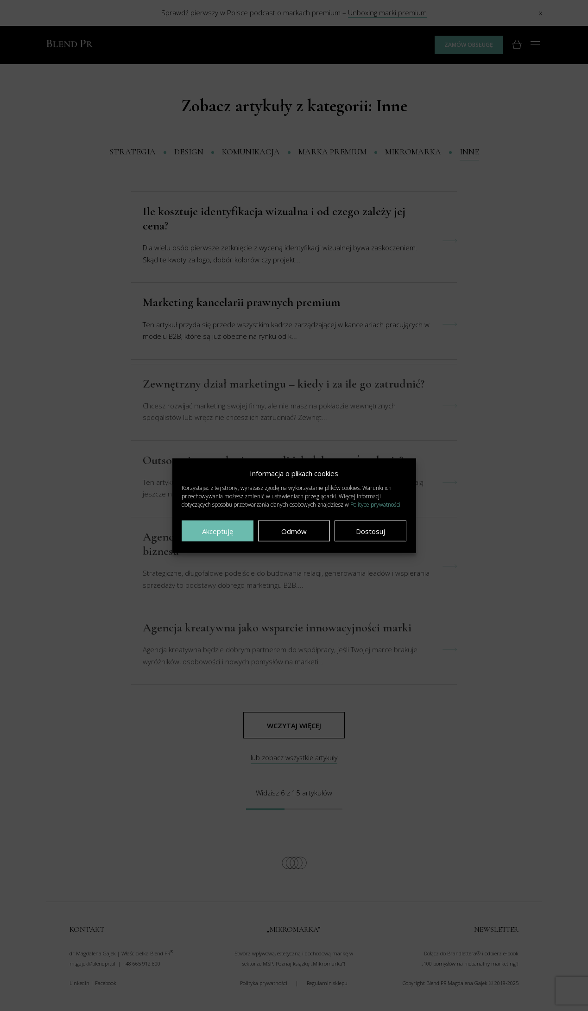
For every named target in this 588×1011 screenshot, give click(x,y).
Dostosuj (370, 530)
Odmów (294, 530)
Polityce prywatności (375, 505)
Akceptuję (217, 530)
